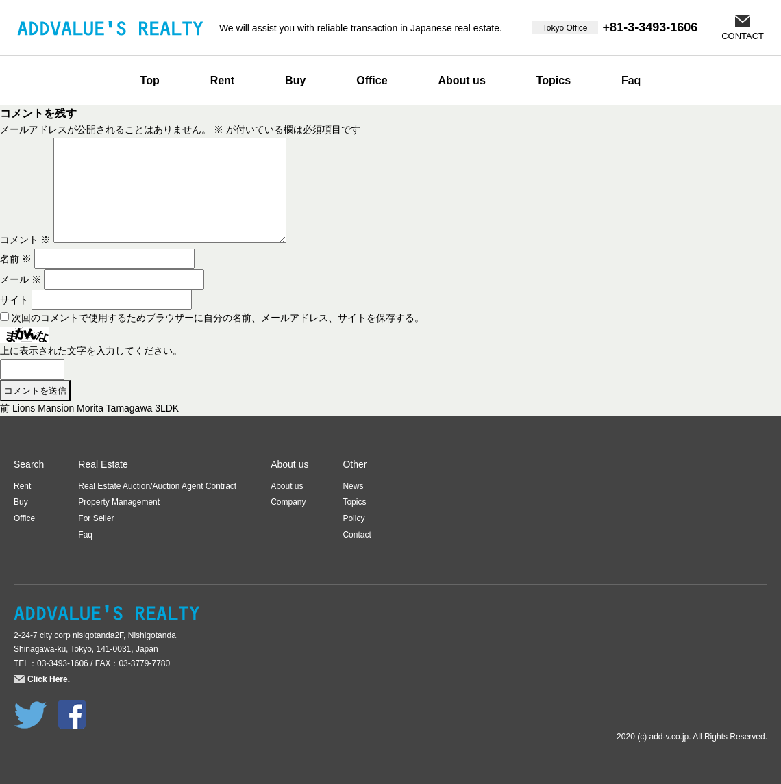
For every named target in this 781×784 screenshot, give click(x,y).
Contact (357, 535)
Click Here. (48, 679)
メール (20, 279)
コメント (25, 239)
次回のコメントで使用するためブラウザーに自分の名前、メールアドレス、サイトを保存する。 (218, 317)
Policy (353, 518)
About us (461, 80)
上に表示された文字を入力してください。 (91, 350)
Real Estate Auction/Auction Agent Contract (157, 486)
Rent (222, 80)
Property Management (119, 502)
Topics (553, 80)
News (353, 486)
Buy (295, 80)
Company (288, 502)
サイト (14, 299)
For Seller (96, 518)
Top (150, 80)
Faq (631, 80)
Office (371, 80)
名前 (16, 258)
